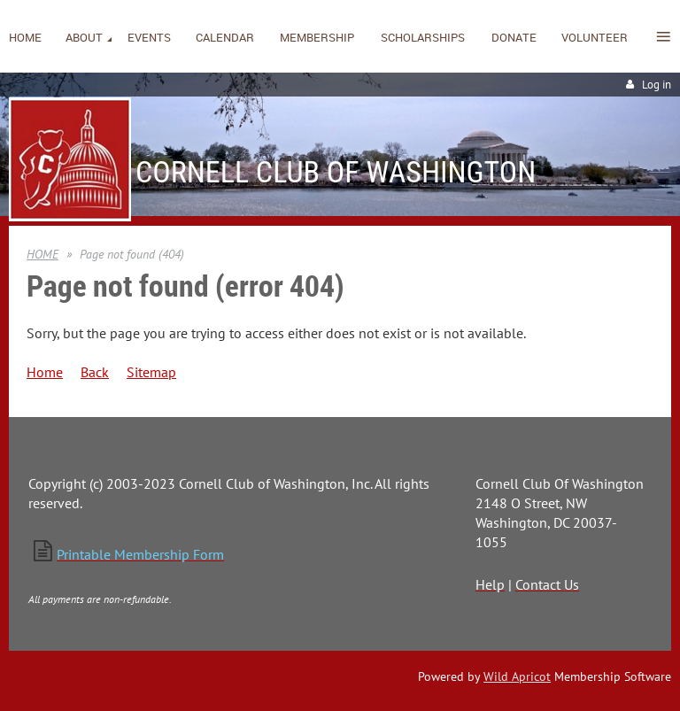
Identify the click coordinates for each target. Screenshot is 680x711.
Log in (656, 84)
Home (45, 372)
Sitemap (151, 372)
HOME (42, 254)
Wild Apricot (517, 676)
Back (95, 372)
